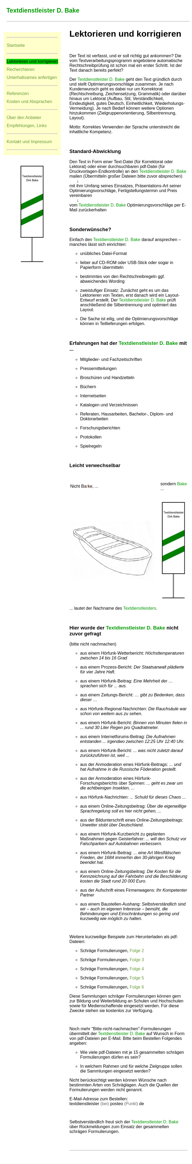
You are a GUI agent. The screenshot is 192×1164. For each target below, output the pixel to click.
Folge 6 (137, 987)
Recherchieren (21, 69)
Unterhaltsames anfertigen (32, 77)
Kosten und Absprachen (29, 101)
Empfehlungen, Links (27, 125)
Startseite (16, 45)
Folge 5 (137, 978)
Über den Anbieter (24, 117)
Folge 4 (137, 969)
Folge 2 (137, 950)
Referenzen (18, 93)
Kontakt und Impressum (29, 141)
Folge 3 (137, 959)
